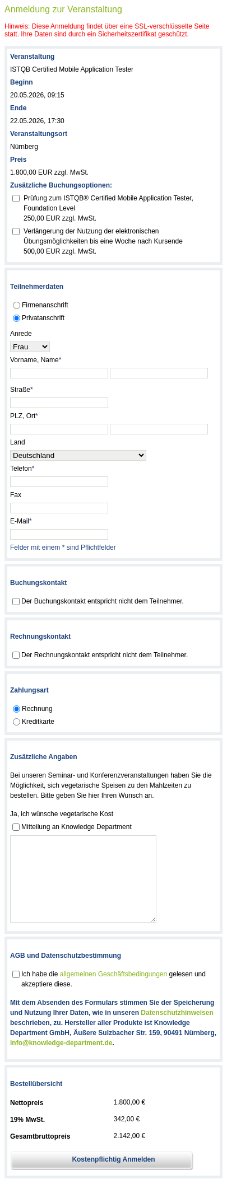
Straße (21, 390)
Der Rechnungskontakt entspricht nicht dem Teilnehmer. (104, 655)
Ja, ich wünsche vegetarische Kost (61, 814)
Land (17, 442)
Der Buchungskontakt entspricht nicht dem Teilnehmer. (102, 601)
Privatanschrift (43, 318)
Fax (15, 495)
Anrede (21, 334)
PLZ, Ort (24, 416)
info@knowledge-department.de (61, 1060)
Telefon (22, 468)
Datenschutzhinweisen (177, 1029)
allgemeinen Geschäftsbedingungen (113, 991)
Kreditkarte (38, 722)
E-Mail (21, 521)
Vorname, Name (35, 360)
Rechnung (37, 709)
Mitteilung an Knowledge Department (76, 827)
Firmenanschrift (45, 305)
